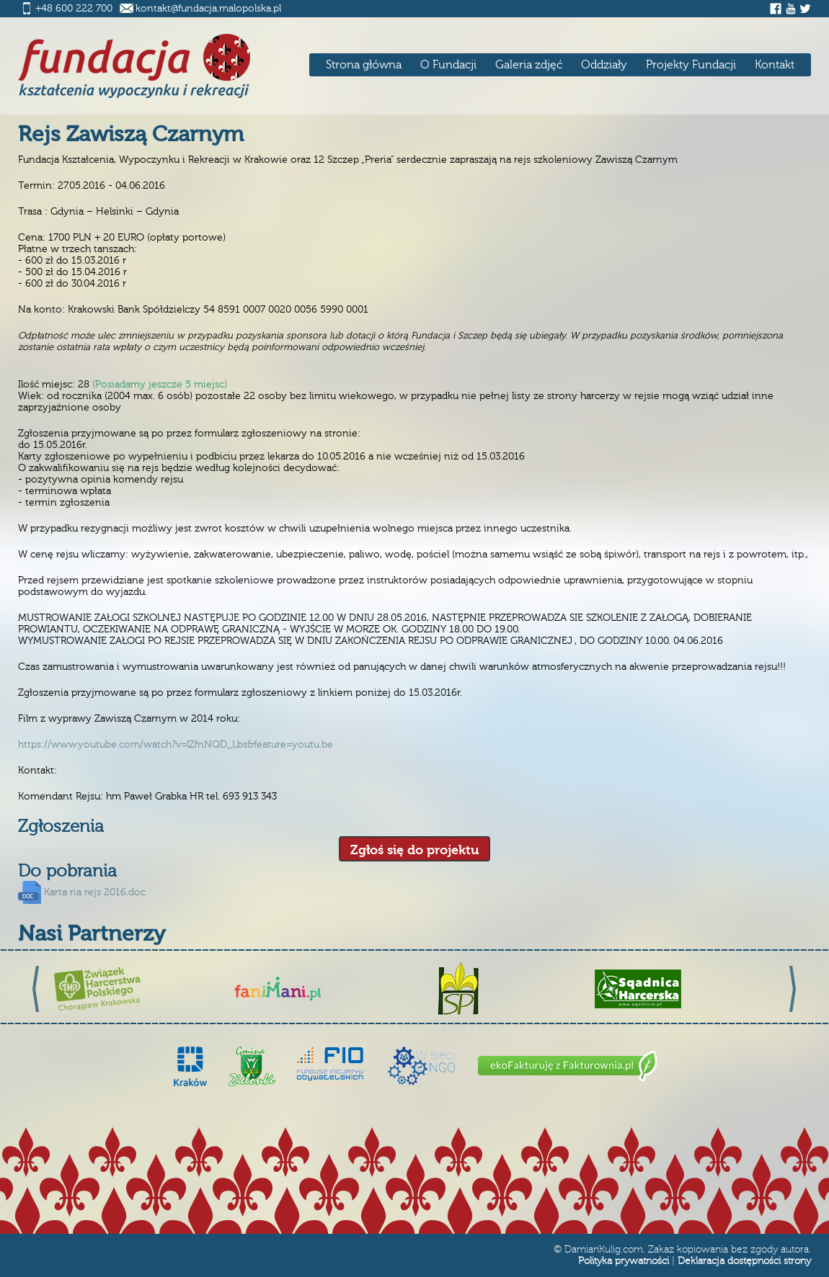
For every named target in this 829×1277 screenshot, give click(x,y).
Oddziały (604, 64)
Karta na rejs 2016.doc (95, 892)
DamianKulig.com (603, 1249)
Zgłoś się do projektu (414, 850)
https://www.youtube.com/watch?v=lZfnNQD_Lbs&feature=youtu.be (175, 744)
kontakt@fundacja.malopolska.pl (208, 8)
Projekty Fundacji (691, 64)
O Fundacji (448, 64)
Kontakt (774, 64)
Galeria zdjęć (528, 64)
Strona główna (364, 64)
